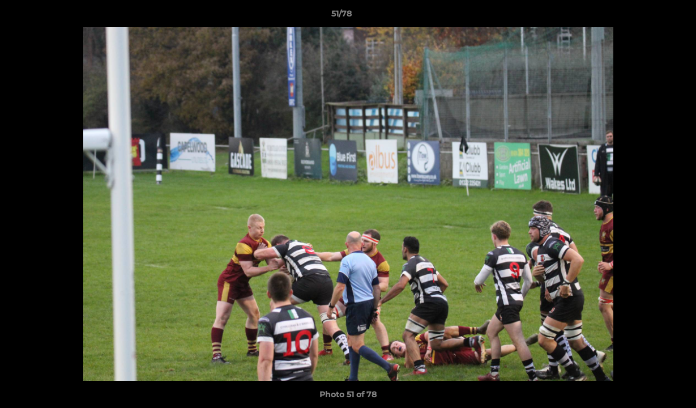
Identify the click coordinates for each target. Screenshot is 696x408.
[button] (648, 16)
